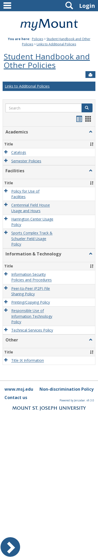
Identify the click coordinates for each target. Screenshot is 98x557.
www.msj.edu (18, 389)
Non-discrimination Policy (66, 389)
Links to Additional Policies (56, 44)
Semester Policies (26, 160)
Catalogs (18, 152)
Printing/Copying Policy (30, 302)
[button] (91, 131)
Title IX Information (27, 360)
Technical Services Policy (32, 330)
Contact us (15, 397)
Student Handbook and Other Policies (47, 60)
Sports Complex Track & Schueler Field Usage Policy (32, 239)
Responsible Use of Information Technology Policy (31, 316)
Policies (37, 39)
